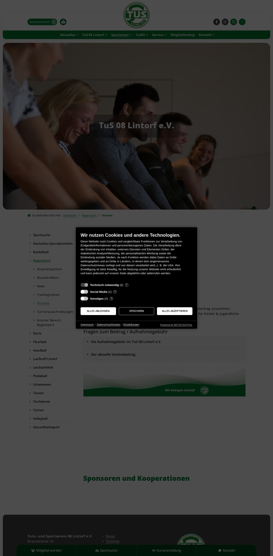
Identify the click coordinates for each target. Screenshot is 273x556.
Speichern (136, 311)
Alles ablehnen (98, 311)
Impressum (87, 324)
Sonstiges (97, 298)
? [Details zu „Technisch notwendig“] (126, 285)
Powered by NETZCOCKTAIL (176, 324)
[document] (136, 256)
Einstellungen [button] (131, 324)
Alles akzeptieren (175, 311)
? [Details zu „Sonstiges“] (111, 298)
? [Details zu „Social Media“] (115, 291)
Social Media (98, 291)
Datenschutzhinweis (108, 324)
